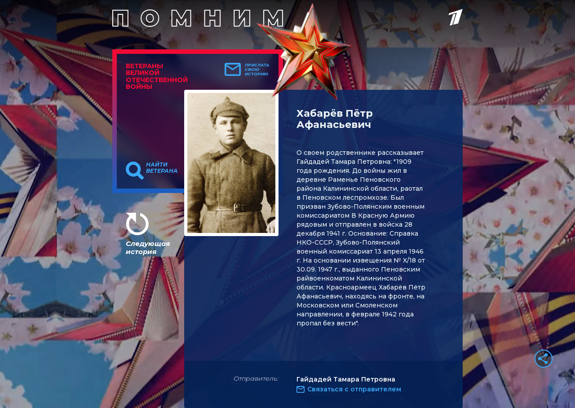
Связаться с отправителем (354, 389)
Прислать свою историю (257, 69)
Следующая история (148, 247)
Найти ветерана (162, 168)
